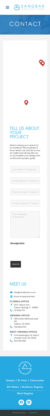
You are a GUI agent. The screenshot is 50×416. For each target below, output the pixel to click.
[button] (7, 7)
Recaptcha (17, 243)
